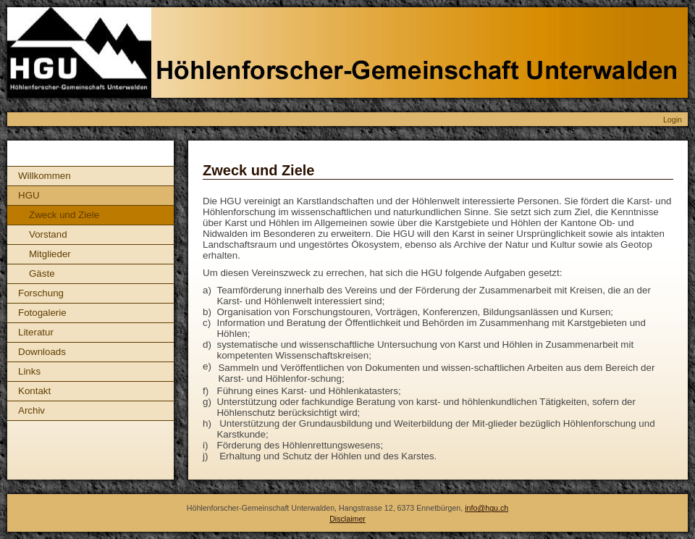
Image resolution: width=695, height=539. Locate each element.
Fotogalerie (42, 312)
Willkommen (44, 175)
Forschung (41, 293)
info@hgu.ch (486, 508)
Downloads (42, 351)
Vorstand (48, 234)
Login (672, 119)
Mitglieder (50, 253)
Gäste (42, 273)
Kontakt (34, 390)
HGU (29, 195)
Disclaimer (347, 518)
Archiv (31, 410)
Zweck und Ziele (64, 214)
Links (29, 371)
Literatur (36, 332)
